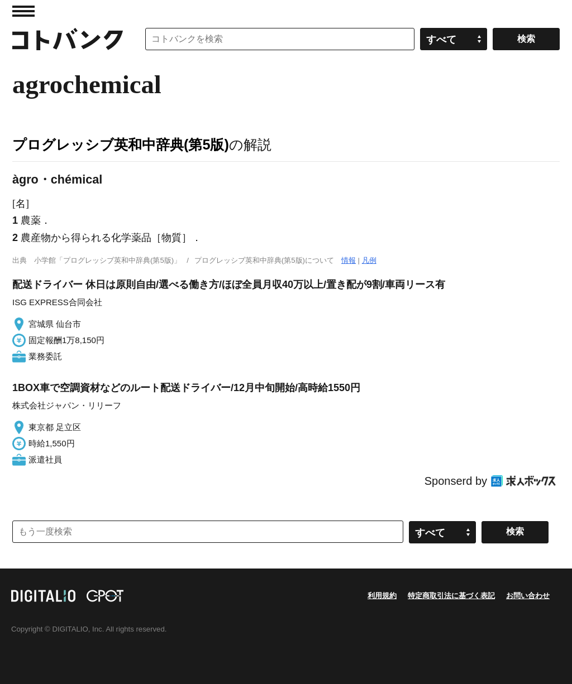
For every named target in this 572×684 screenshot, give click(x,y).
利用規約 (382, 595)
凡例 (369, 260)
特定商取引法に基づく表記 (451, 595)
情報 (348, 260)
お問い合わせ (528, 595)
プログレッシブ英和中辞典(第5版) (120, 144)
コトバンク (67, 39)
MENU (23, 11)
